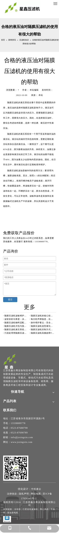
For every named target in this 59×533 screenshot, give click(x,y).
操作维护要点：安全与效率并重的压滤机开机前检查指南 (43, 322)
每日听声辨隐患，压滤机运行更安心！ (43, 319)
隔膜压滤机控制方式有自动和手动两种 (43, 329)
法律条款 (12, 493)
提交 (10, 299)
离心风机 (44, 509)
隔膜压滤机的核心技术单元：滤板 (43, 315)
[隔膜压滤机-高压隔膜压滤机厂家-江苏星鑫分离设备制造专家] (10, 361)
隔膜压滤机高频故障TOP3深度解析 (43, 333)
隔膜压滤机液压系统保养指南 (16, 329)
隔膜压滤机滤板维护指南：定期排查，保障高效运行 (16, 315)
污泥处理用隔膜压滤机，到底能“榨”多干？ (16, 333)
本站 (41, 95)
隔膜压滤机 (12, 102)
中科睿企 (36, 489)
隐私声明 (24, 493)
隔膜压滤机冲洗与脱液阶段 (16, 326)
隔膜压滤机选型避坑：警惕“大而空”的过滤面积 (43, 326)
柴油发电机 (12, 512)
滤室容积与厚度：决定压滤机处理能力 (16, 319)
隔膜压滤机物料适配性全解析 (16, 322)
